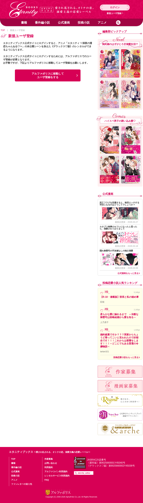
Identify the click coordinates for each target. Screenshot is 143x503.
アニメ (102, 22)
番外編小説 (42, 22)
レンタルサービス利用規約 (56, 475)
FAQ (46, 480)
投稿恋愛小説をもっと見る (125, 357)
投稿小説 (84, 22)
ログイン (115, 7)
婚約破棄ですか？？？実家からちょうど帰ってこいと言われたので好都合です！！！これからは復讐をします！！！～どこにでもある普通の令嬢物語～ (119, 340)
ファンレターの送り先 (21, 484)
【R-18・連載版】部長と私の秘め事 (119, 297)
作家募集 (48, 459)
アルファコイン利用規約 (55, 471)
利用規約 (48, 467)
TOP (3, 30)
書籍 (24, 22)
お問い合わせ (50, 463)
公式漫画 (64, 22)
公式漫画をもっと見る (128, 273)
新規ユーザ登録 (114, 13)
